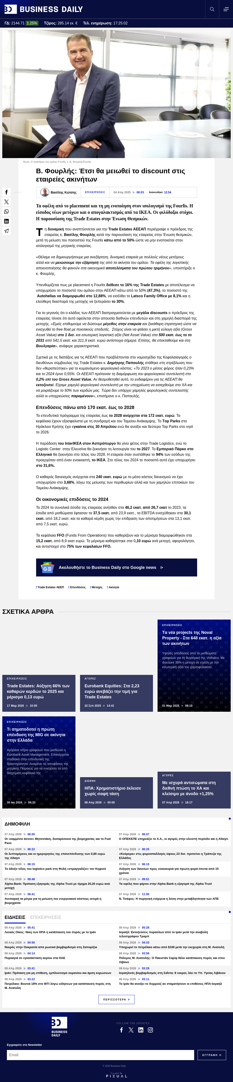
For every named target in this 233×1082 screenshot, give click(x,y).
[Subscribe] (210, 1055)
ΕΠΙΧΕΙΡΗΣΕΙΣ (95, 192)
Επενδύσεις (78, 587)
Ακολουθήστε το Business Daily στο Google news (102, 567)
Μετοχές (97, 587)
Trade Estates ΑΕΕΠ (51, 587)
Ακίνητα (114, 587)
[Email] (100, 1055)
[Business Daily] (59, 1026)
